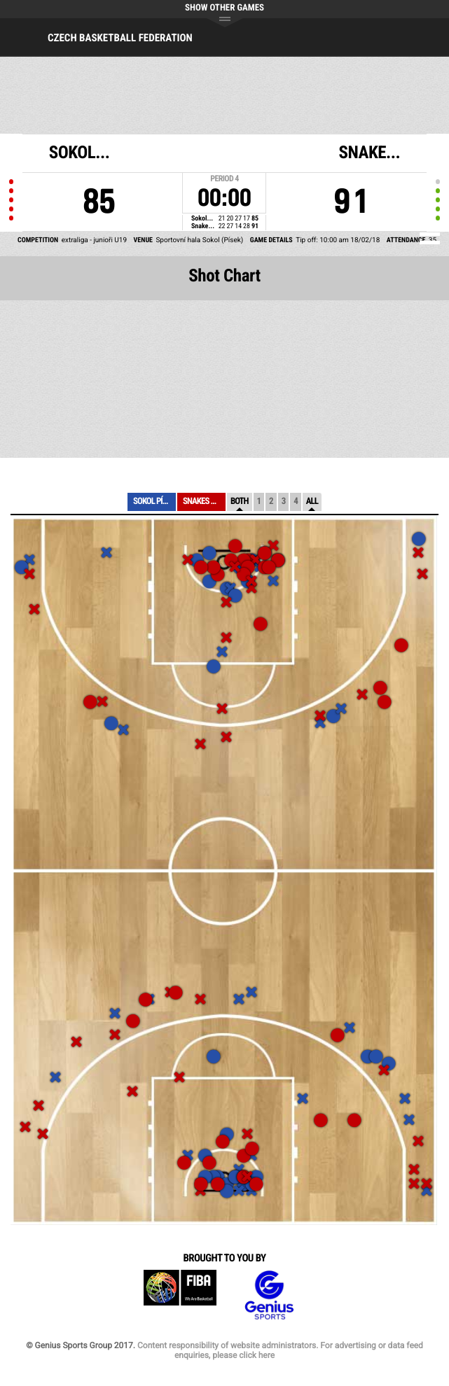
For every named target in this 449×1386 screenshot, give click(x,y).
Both (239, 501)
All (312, 501)
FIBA (180, 1295)
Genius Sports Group (269, 1295)
